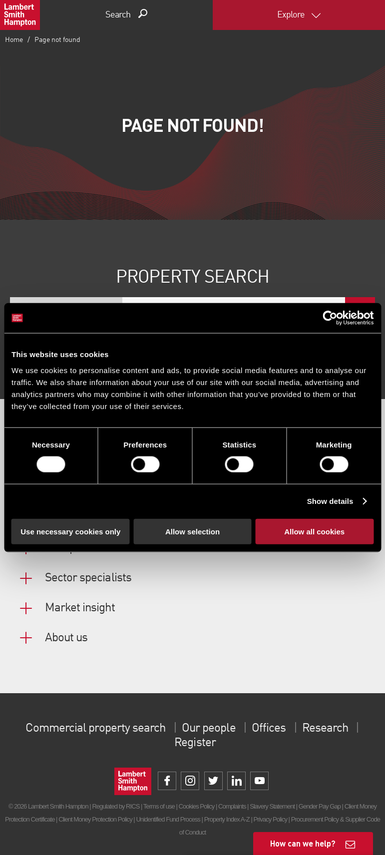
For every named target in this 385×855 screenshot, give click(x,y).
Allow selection (192, 531)
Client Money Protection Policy (95, 819)
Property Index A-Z (227, 819)
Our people (208, 729)
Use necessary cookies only (70, 531)
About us (66, 638)
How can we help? (303, 843)
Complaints (232, 806)
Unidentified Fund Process (168, 819)
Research (325, 729)
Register (194, 743)
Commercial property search (96, 729)
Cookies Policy (196, 806)
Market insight (80, 608)
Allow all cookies (314, 531)
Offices (268, 729)
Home (14, 39)
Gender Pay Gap (320, 806)
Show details (330, 501)
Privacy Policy (270, 819)
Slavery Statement (272, 806)
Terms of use (159, 806)
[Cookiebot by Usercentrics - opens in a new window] (330, 318)
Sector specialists (88, 578)
